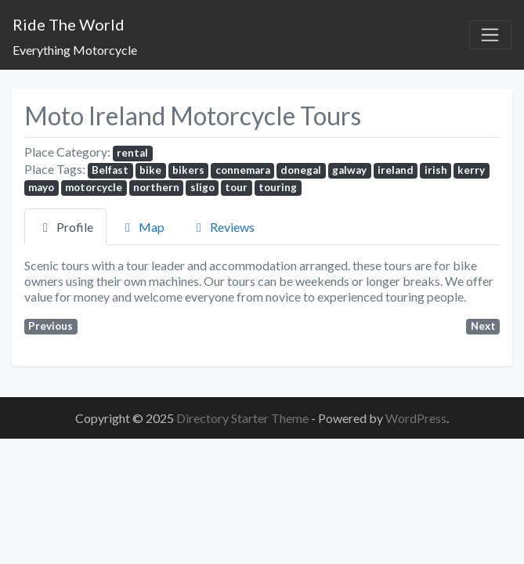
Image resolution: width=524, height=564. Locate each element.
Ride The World (69, 24)
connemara (242, 170)
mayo (41, 187)
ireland (396, 170)
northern (156, 187)
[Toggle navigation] (490, 35)
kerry (471, 170)
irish (436, 170)
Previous (50, 326)
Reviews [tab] (223, 226)
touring (277, 187)
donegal (300, 170)
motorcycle (93, 187)
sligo (202, 187)
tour (236, 187)
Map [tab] (142, 226)
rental (132, 152)
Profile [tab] (65, 226)
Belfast (110, 170)
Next (483, 326)
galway (349, 170)
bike (150, 170)
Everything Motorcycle (75, 49)
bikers (188, 170)
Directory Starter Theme (243, 417)
